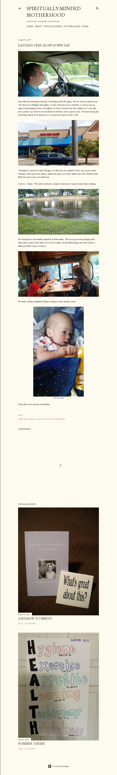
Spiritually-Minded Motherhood (54, 11)
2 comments (30, 749)
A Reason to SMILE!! (35, 618)
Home (30, 26)
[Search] (97, 8)
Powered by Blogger (58, 766)
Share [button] (20, 415)
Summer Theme (31, 743)
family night (29, 419)
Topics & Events (53, 26)
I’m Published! (72, 26)
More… (86, 26)
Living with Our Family (44, 419)
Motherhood (60, 419)
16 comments (30, 623)
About (38, 26)
